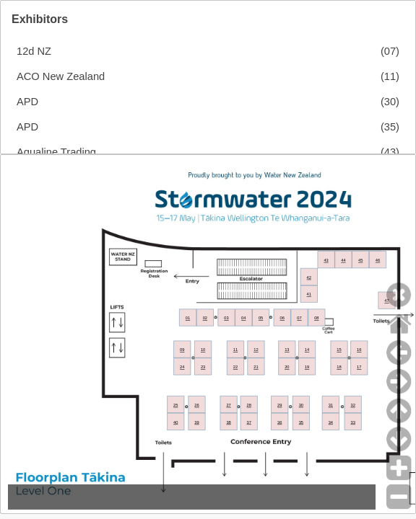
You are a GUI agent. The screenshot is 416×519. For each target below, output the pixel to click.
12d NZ (34, 51)
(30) (390, 101)
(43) (390, 152)
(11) (390, 76)
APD (27, 101)
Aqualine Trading (56, 152)
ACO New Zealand (61, 76)
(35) (390, 127)
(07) (390, 51)
